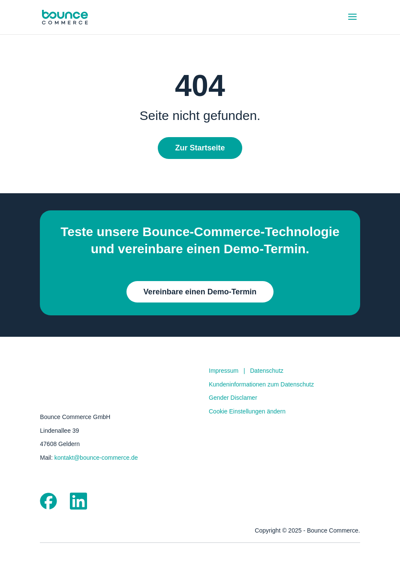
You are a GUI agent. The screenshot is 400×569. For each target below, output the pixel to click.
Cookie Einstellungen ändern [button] (247, 411)
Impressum (223, 370)
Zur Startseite (200, 148)
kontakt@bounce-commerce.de (96, 457)
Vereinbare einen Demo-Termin (200, 291)
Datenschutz (266, 370)
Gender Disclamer (233, 397)
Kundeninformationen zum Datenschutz (261, 384)
